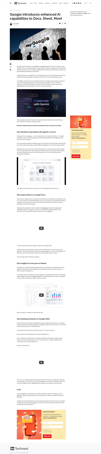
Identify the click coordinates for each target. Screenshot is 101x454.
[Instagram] (76, 3)
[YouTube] (78, 3)
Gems (30, 136)
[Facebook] (74, 3)
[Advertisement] (80, 42)
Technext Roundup (47, 431)
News (11, 10)
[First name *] (53, 422)
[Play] (41, 171)
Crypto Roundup (47, 430)
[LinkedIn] (80, 3)
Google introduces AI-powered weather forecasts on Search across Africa (42, 125)
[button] (10, 3)
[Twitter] (72, 3)
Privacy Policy (22, 448)
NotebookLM (45, 208)
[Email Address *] (53, 426)
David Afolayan (16, 23)
